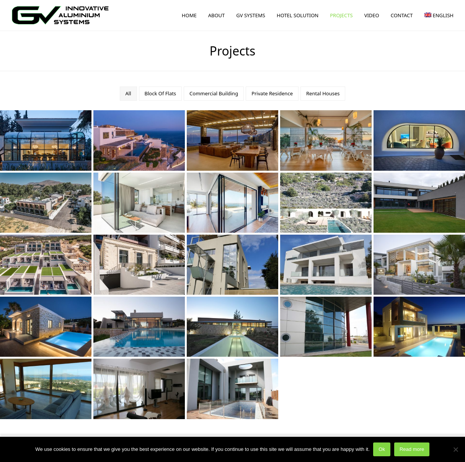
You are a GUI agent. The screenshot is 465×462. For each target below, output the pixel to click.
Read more (412, 449)
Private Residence (272, 93)
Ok (382, 449)
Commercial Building (213, 93)
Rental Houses (323, 93)
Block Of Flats (160, 93)
